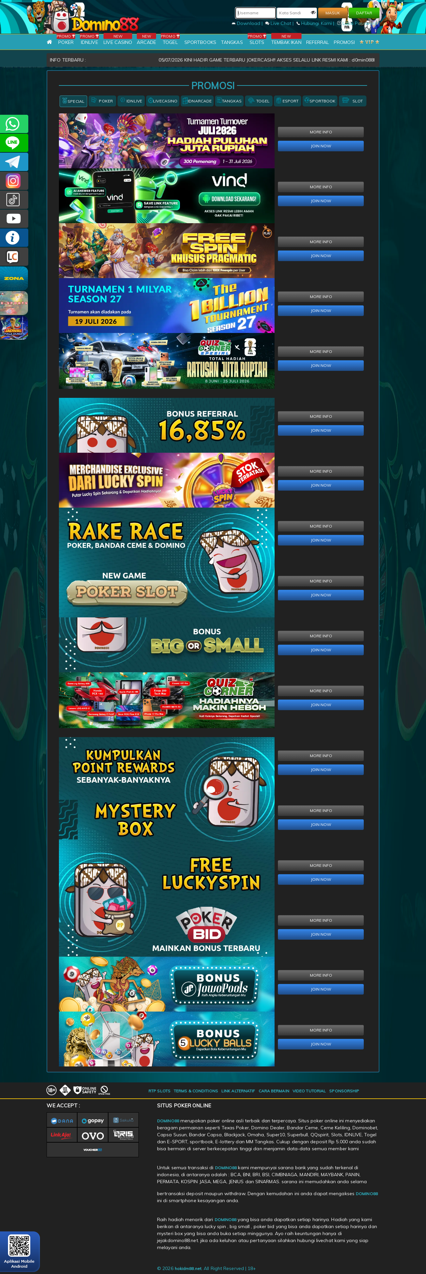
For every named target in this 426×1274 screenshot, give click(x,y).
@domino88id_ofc (14, 200)
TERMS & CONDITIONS (196, 1090)
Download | (248, 23)
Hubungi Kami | (316, 23)
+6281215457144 (14, 124)
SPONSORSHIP (344, 1090)
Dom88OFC (14, 181)
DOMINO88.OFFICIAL (14, 219)
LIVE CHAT (14, 256)
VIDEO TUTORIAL (309, 1090)
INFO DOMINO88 (14, 238)
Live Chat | (280, 23)
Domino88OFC (14, 162)
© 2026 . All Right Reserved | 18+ (206, 1268)
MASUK (332, 12)
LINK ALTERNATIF (238, 1090)
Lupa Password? (358, 23)
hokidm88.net (188, 1268)
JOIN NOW (321, 145)
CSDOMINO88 (14, 143)
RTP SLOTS (159, 1090)
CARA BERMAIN (274, 1090)
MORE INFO (321, 131)
